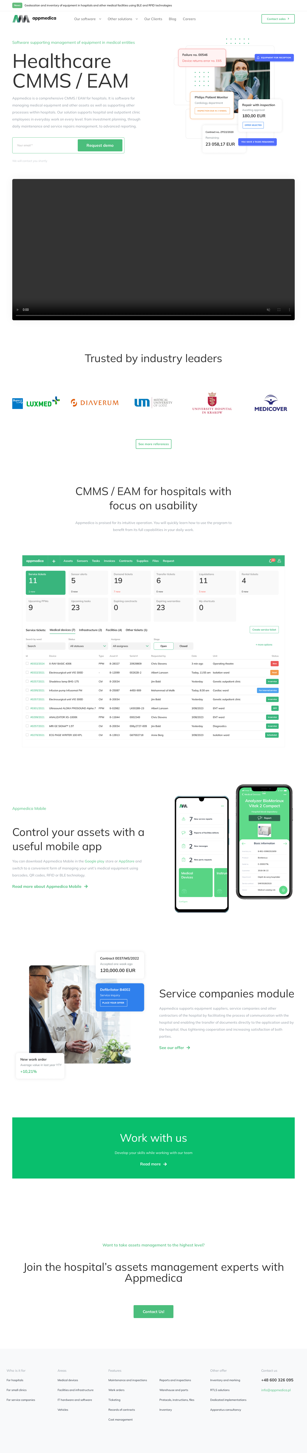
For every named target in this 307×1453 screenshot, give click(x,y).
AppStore (126, 861)
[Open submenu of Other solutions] (138, 19)
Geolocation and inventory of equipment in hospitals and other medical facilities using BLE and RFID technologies (98, 5)
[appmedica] (34, 16)
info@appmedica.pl (276, 1390)
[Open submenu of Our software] (101, 19)
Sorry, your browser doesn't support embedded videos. (153, 249)
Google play (94, 861)
